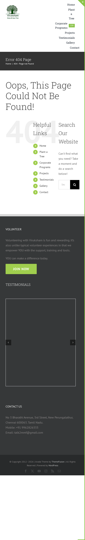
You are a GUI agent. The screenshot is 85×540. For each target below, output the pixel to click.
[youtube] (39, 471)
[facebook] (25, 471)
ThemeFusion (58, 461)
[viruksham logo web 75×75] (13, 6)
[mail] (59, 471)
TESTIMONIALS (18, 284)
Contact (44, 192)
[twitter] (32, 471)
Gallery (44, 185)
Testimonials (47, 179)
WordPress (53, 465)
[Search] (74, 184)
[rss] (52, 471)
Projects (44, 173)
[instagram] (45, 471)
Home (43, 145)
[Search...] (64, 184)
